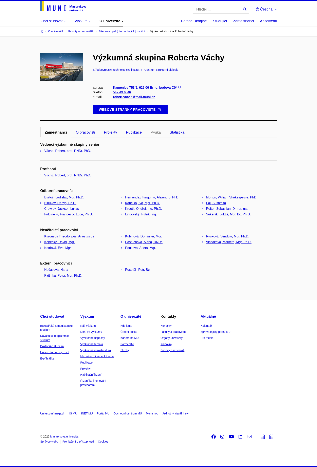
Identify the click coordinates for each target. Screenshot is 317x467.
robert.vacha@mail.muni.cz (134, 97)
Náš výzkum (88, 325)
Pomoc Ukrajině (194, 21)
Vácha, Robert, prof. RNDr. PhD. (67, 151)
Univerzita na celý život (54, 352)
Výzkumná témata (91, 344)
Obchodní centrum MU (127, 413)
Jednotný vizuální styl (175, 413)
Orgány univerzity (172, 337)
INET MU (87, 413)
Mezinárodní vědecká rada (97, 356)
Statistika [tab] (177, 132)
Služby (124, 350)
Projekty (85, 368)
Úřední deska (128, 331)
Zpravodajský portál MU (215, 331)
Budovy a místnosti (172, 350)
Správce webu (49, 441)
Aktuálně (208, 316)
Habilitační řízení (90, 374)
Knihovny (166, 344)
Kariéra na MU (129, 337)
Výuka (156, 132)
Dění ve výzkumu (91, 331)
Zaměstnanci (243, 21)
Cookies (103, 441)
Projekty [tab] (110, 132)
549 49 (122, 92)
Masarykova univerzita (64, 436)
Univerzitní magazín (52, 413)
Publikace (86, 362)
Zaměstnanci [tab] (56, 132)
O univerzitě (130, 316)
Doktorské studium (52, 346)
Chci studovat (52, 316)
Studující (220, 21)
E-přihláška (47, 358)
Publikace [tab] (134, 132)
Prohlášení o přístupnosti (78, 441)
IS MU (73, 413)
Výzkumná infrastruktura (95, 350)
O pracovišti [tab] (85, 132)
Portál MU (103, 413)
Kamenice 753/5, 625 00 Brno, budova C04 (147, 87)
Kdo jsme (126, 325)
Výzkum (87, 316)
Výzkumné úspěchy (92, 337)
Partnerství (127, 344)
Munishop (152, 413)
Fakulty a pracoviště (173, 331)
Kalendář (206, 325)
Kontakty (166, 325)
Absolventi (268, 21)
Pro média (207, 337)
